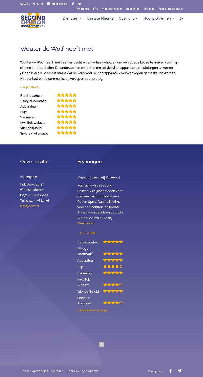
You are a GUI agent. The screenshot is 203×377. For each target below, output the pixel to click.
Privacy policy (156, 371)
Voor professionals (170, 9)
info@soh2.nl (29, 206)
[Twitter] (79, 3)
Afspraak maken (112, 9)
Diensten (70, 18)
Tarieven (149, 9)
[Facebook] (72, 3)
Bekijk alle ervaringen (93, 310)
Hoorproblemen (157, 18)
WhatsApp (83, 9)
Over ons (126, 18)
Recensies (133, 9)
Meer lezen (85, 223)
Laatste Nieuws (100, 18)
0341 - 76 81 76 (34, 4)
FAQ (95, 9)
